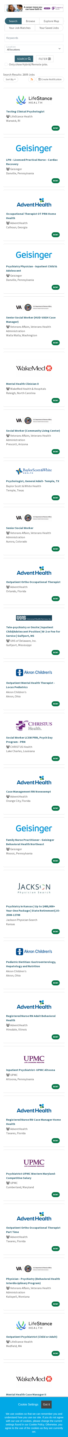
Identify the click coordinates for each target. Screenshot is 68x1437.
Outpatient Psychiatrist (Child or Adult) (31, 1336)
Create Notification (50, 79)
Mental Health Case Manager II (26, 1394)
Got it (46, 1404)
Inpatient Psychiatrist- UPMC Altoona (30, 1070)
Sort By (10, 79)
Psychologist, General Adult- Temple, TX (32, 481)
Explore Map (51, 21)
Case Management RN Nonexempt (28, 791)
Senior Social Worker (19, 528)
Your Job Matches (20, 28)
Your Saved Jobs (49, 28)
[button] (44, 58)
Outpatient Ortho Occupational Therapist (33, 582)
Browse (30, 21)
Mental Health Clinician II (22, 383)
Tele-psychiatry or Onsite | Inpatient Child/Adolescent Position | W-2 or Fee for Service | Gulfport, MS (33, 631)
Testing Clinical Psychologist (25, 111)
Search (13, 21)
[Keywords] (34, 38)
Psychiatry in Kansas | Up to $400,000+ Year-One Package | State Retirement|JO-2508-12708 (33, 910)
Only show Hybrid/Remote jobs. (28, 64)
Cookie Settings (28, 1404)
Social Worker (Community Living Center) (33, 430)
